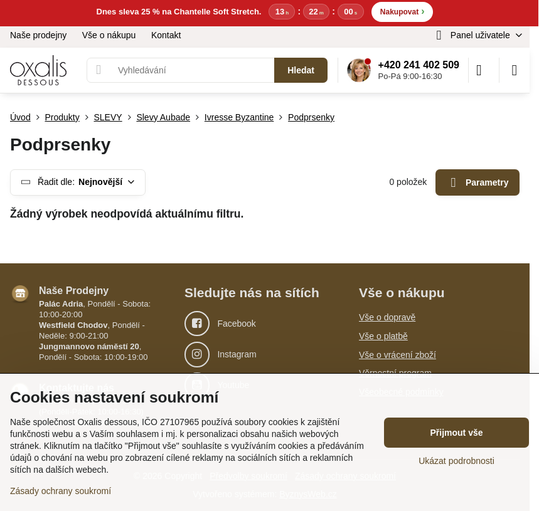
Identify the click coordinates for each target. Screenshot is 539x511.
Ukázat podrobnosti (456, 461)
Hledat (300, 70)
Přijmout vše (456, 433)
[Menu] (514, 70)
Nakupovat (402, 11)
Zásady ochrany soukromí (60, 491)
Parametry (478, 182)
